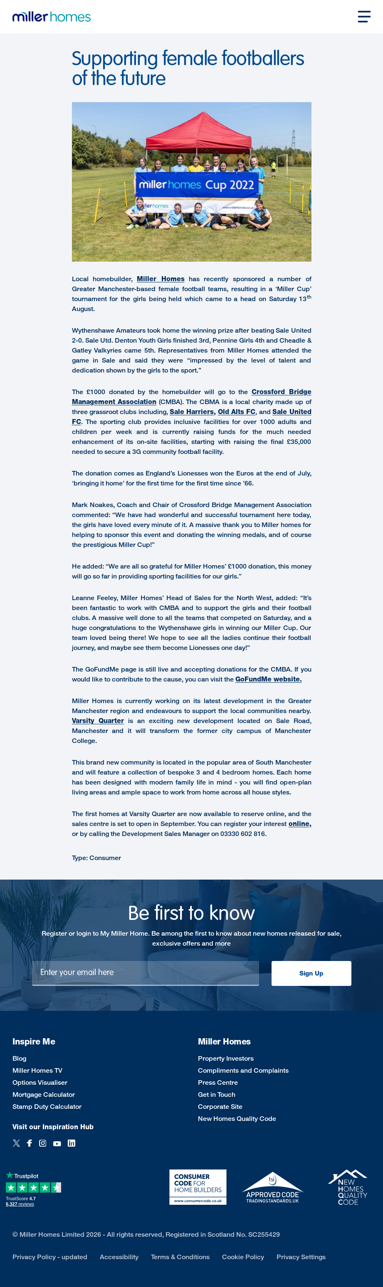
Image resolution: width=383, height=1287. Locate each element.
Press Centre (218, 1082)
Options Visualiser (39, 1082)
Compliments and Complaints (243, 1070)
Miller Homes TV (37, 1070)
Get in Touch (216, 1094)
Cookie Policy (243, 1257)
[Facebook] (29, 1147)
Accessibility (119, 1257)
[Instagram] (43, 1147)
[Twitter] (16, 1147)
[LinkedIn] (71, 1147)
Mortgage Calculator (43, 1094)
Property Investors (226, 1058)
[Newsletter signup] (145, 973)
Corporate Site (220, 1106)
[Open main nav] (364, 16)
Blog (19, 1058)
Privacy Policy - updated (49, 1257)
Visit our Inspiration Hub (53, 1127)
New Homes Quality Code (237, 1119)
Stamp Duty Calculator (47, 1106)
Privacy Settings (301, 1257)
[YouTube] (57, 1147)
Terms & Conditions (180, 1257)
